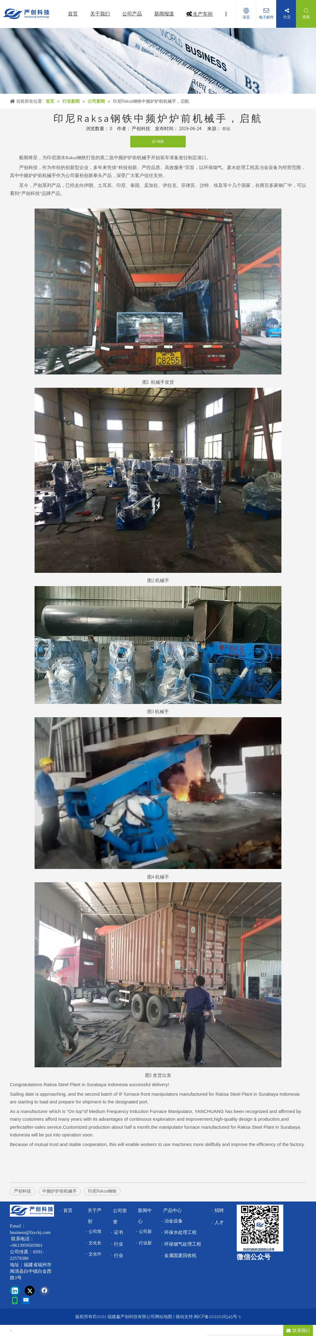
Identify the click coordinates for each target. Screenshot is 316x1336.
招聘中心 (223, 1210)
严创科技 (22, 1191)
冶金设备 (173, 1221)
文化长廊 (97, 1242)
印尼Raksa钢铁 (102, 1191)
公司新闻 (147, 1231)
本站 (226, 128)
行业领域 (123, 1255)
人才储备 (223, 1222)
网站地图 (163, 1316)
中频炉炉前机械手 (59, 1191)
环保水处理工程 (180, 1232)
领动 (180, 1316)
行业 (118, 1244)
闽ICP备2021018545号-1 (217, 1316)
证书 (118, 1232)
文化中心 (97, 1253)
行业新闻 (147, 1242)
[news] (158, 61)
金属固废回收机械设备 (187, 1255)
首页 (68, 1210)
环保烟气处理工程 (182, 1244)
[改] (260, 1228)
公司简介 (97, 1231)
